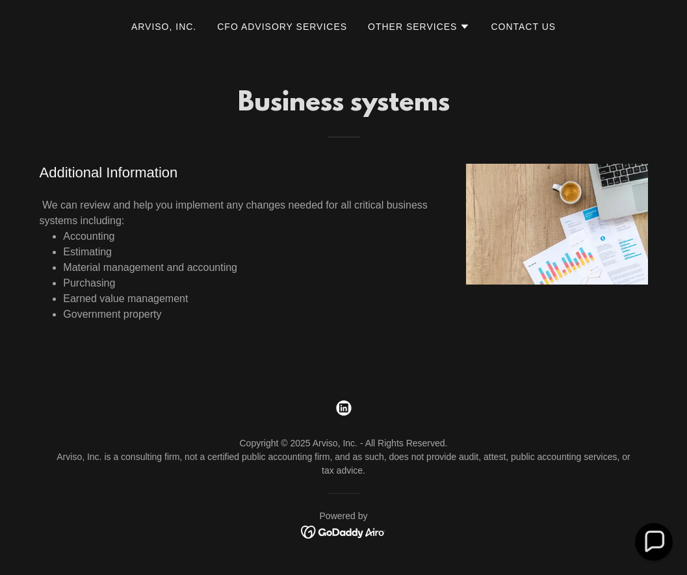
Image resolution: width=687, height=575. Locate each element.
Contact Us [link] (523, 26)
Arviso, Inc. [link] (163, 26)
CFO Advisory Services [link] (282, 26)
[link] (344, 408)
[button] (419, 26)
